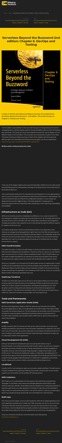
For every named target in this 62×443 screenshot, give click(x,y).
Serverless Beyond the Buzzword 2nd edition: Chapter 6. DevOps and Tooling (31, 13)
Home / (6, 13)
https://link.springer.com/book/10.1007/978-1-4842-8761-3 (20, 142)
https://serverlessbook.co (10, 417)
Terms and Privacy (10, 441)
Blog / (10, 13)
